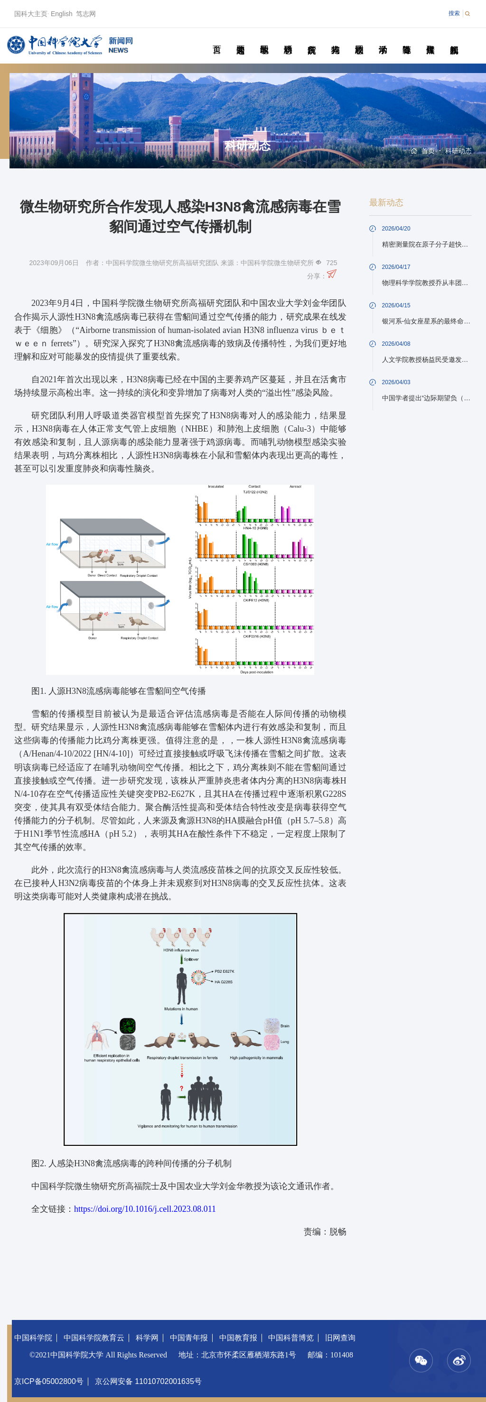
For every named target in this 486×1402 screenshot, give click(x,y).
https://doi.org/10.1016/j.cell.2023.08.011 (145, 1209)
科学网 (147, 1338)
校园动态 (359, 39)
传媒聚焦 (430, 39)
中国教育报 (238, 1338)
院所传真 (311, 39)
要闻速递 (240, 39)
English (62, 14)
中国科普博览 (291, 1338)
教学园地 (264, 39)
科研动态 (288, 39)
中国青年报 (189, 1338)
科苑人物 (335, 39)
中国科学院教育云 (94, 1338)
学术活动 (382, 39)
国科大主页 (30, 14)
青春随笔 (406, 39)
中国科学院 (33, 1338)
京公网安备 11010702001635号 (148, 1381)
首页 (216, 39)
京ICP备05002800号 (49, 1381)
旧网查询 (340, 1338)
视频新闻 (454, 39)
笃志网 (86, 14)
